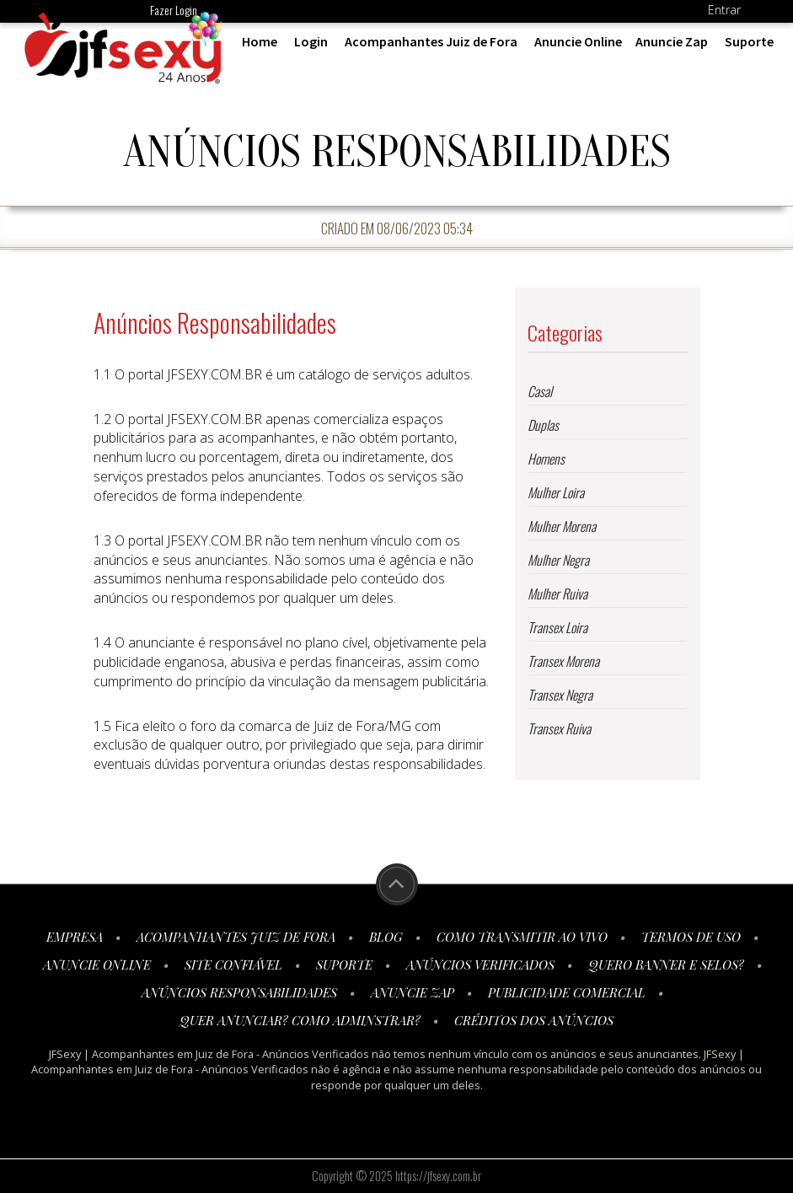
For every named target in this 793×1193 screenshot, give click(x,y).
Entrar (724, 10)
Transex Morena (563, 661)
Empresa (74, 936)
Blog (386, 936)
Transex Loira (557, 627)
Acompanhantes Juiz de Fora (431, 41)
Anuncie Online (578, 41)
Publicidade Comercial (567, 992)
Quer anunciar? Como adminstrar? (300, 1020)
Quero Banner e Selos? (666, 964)
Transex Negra (560, 695)
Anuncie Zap (671, 41)
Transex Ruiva (559, 728)
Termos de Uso (691, 936)
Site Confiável (233, 964)
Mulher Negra (558, 560)
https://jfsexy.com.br (438, 1176)
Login (311, 41)
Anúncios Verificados (480, 964)
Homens (546, 459)
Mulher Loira (556, 492)
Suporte (749, 41)
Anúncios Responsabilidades (239, 992)
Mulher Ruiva (557, 593)
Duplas (543, 425)
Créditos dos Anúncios (534, 1020)
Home (259, 41)
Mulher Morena (562, 526)
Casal (540, 391)
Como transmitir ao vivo (522, 936)
